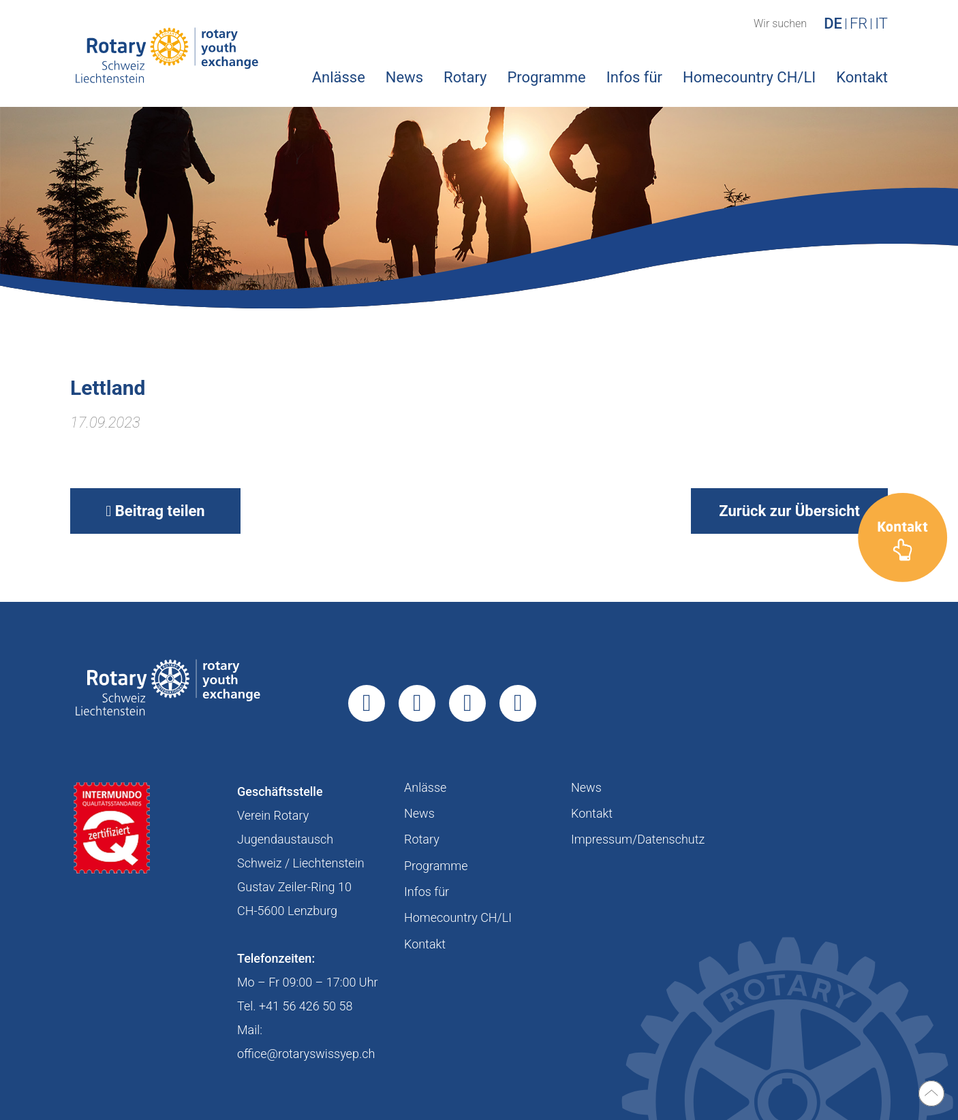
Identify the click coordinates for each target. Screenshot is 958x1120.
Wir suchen (780, 23)
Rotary (465, 77)
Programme (546, 77)
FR (858, 23)
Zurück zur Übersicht (789, 510)
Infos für (634, 77)
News (404, 77)
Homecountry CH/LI (749, 77)
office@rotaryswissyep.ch (306, 1053)
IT (881, 23)
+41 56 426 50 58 (306, 1006)
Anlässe (338, 77)
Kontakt (862, 77)
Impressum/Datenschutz (638, 839)
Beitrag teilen (155, 510)
